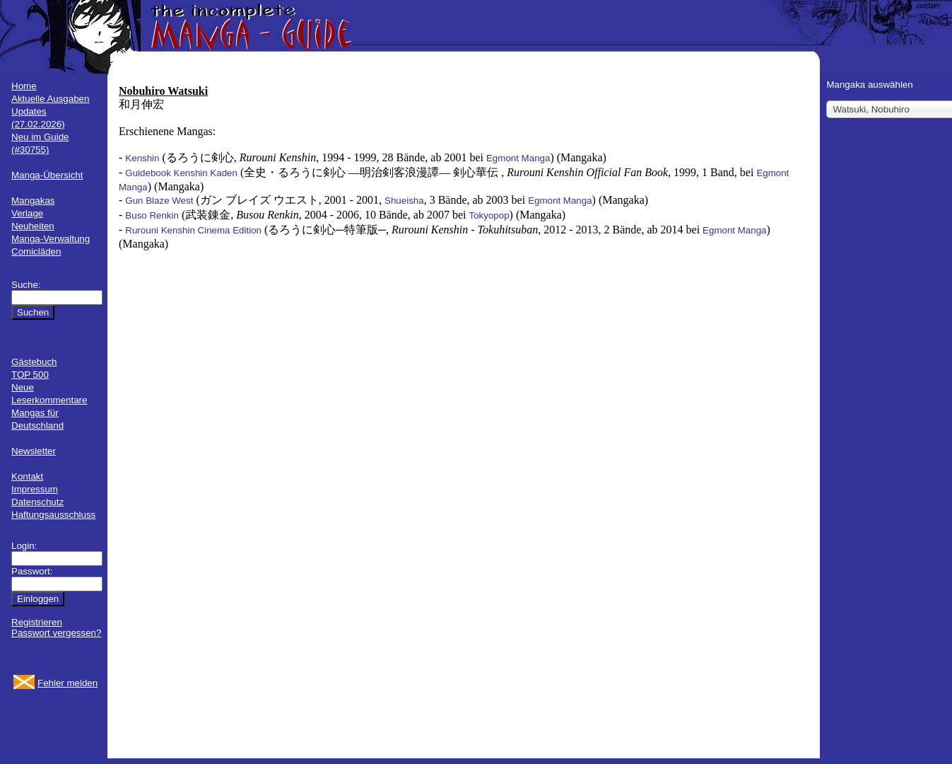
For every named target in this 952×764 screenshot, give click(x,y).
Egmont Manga (518, 158)
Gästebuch (34, 362)
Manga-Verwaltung (50, 238)
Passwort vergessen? (56, 632)
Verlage (27, 213)
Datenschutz (37, 502)
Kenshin (142, 158)
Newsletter (33, 451)
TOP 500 (30, 374)
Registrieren (36, 622)
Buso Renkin (152, 215)
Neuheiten (32, 226)
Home (24, 86)
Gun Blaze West (159, 200)
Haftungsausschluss (53, 514)
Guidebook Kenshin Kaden (181, 173)
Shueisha (404, 200)
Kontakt (27, 476)
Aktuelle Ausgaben (50, 98)
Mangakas (33, 200)
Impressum (34, 489)
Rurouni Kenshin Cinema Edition (193, 230)
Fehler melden (67, 683)
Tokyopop (489, 215)
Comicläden (36, 251)
